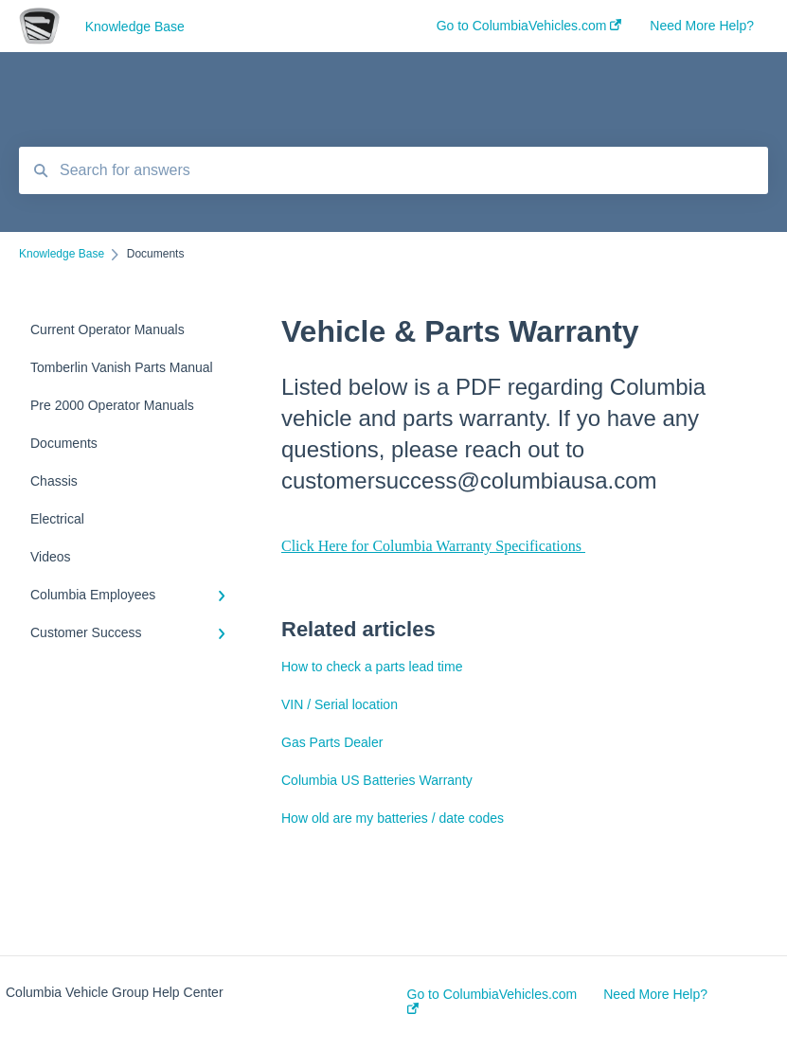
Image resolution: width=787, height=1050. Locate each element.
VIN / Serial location (339, 704)
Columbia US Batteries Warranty (377, 780)
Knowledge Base (135, 26)
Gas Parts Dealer (332, 742)
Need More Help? (655, 994)
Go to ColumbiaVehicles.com (492, 1000)
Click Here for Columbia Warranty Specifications (433, 546)
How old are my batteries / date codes (392, 818)
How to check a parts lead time (371, 666)
